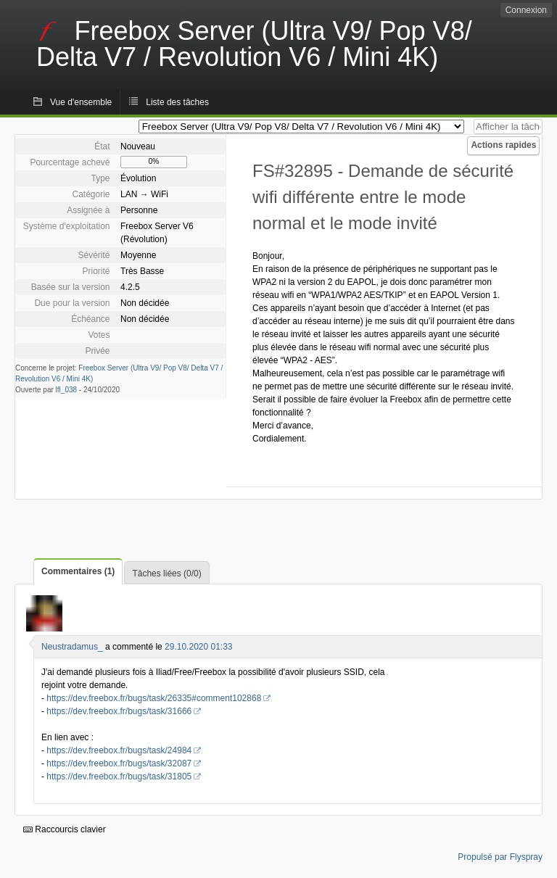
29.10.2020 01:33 (198, 647)
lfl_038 (66, 390)
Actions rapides (503, 145)
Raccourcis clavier (64, 829)
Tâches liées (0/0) (166, 573)
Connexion (526, 10)
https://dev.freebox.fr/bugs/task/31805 (118, 776)
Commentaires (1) (78, 571)
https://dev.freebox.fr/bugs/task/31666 (118, 711)
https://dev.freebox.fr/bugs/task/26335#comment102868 (153, 698)
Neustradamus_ (72, 647)
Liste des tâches (177, 102)
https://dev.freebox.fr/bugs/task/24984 (118, 750)
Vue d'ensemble (81, 102)
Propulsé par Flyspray (500, 857)
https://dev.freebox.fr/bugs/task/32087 (118, 763)
